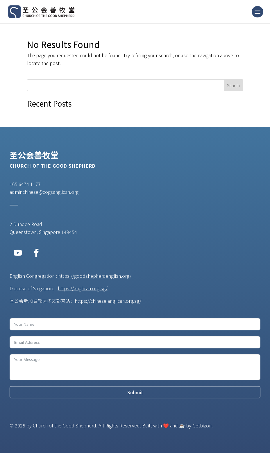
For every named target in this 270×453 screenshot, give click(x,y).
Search (233, 85)
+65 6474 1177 (25, 183)
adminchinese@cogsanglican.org (44, 191)
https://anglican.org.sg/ (83, 288)
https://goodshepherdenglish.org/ (94, 275)
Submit (135, 392)
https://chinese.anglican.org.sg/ (108, 300)
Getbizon (202, 425)
